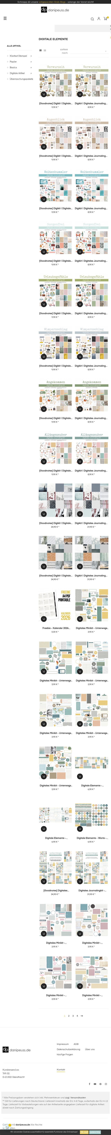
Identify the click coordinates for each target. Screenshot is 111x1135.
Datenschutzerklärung (68, 1049)
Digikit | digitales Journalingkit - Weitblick (91, 576)
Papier (13, 62)
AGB (76, 1044)
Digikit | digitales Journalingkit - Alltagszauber (91, 471)
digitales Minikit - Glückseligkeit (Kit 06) (55, 943)
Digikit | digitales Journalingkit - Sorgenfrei (91, 261)
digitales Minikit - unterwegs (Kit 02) (91, 733)
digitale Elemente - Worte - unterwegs (91, 838)
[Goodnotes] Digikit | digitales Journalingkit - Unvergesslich (55, 523)
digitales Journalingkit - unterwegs (91, 891)
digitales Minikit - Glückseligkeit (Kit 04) (55, 995)
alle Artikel (14, 46)
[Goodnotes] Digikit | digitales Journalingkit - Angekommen (55, 418)
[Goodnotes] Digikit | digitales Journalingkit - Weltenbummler (55, 208)
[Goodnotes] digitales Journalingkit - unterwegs (55, 891)
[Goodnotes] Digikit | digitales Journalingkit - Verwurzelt (55, 104)
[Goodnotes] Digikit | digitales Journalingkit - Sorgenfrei (55, 261)
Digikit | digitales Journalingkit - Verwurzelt (91, 104)
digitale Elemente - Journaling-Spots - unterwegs (91, 786)
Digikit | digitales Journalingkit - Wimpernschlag (91, 366)
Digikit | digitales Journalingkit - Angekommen (91, 418)
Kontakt (61, 1070)
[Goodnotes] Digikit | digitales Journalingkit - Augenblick (55, 156)
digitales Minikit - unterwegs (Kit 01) (55, 786)
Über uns (90, 1049)
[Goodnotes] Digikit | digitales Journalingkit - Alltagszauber (55, 471)
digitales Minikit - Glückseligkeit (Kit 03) (91, 995)
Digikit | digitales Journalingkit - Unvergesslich (91, 523)
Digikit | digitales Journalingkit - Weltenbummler (91, 208)
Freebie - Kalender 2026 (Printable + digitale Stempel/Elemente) (55, 628)
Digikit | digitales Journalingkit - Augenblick (91, 156)
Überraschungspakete (21, 79)
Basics (13, 67)
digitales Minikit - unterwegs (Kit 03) (55, 733)
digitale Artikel (17, 73)
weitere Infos (95, 1132)
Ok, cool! (84, 1132)
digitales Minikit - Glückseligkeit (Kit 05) (91, 943)
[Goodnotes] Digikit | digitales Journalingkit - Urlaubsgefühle (55, 313)
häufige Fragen (65, 1055)
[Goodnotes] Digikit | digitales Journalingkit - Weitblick (55, 576)
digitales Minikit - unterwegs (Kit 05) (55, 681)
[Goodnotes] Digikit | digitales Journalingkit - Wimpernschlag (55, 366)
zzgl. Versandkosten (75, 1098)
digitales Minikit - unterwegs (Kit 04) (91, 681)
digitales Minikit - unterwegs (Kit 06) (91, 628)
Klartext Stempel (18, 56)
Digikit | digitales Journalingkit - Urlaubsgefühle (91, 313)
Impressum (63, 1044)
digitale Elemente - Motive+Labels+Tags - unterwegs (55, 838)
